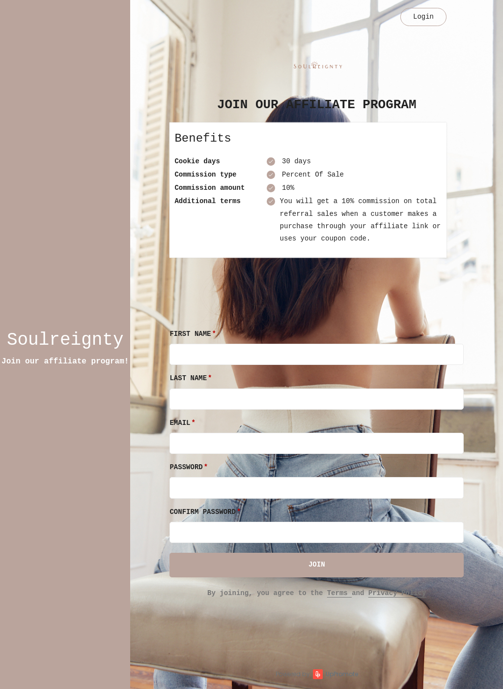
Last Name (188, 378)
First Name (190, 334)
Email (179, 423)
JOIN (316, 565)
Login (423, 17)
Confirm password (202, 512)
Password (185, 467)
